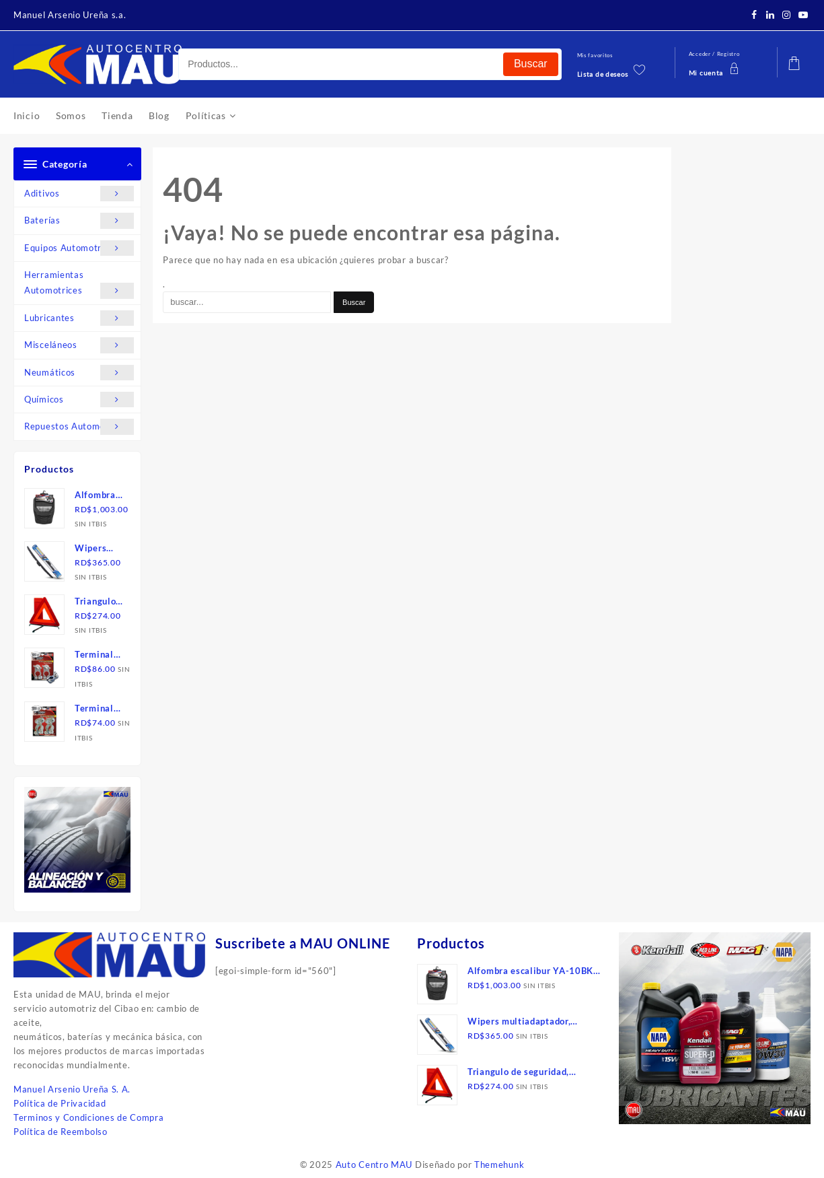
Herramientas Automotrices (79, 284)
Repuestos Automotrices (79, 426)
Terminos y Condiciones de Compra (88, 1117)
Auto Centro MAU (374, 1164)
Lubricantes (79, 318)
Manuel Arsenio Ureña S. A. (71, 1089)
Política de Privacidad (59, 1103)
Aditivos (79, 193)
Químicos (79, 399)
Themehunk (499, 1164)
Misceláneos (79, 345)
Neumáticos (79, 372)
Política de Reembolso (60, 1131)
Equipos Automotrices (79, 248)
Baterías (79, 220)
